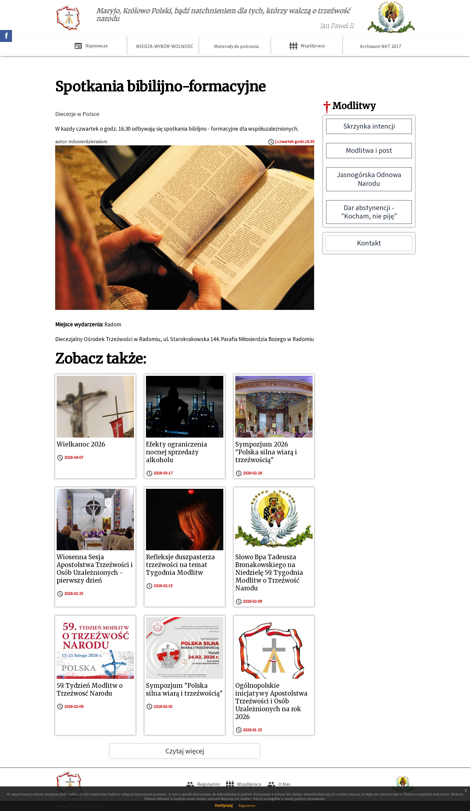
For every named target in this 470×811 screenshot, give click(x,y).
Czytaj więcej (184, 751)
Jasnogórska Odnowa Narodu (369, 179)
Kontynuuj (224, 805)
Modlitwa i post (369, 150)
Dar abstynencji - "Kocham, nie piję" (369, 212)
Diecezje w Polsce (77, 113)
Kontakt (369, 243)
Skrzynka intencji (369, 126)
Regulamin (247, 805)
